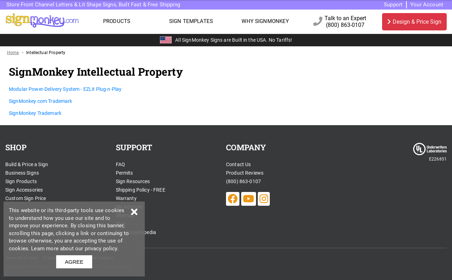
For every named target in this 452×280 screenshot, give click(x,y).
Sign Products (21, 181)
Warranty (126, 198)
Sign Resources (133, 181)
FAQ (120, 164)
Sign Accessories (24, 190)
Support (393, 4)
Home (13, 52)
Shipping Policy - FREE (140, 190)
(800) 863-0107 (243, 181)
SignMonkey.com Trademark (40, 101)
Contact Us (238, 164)
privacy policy (101, 248)
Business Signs (22, 173)
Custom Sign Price (25, 198)
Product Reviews (244, 173)
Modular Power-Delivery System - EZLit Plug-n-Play (65, 89)
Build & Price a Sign (26, 164)
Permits (124, 173)
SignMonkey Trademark (35, 113)
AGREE (74, 262)
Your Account (426, 4)
